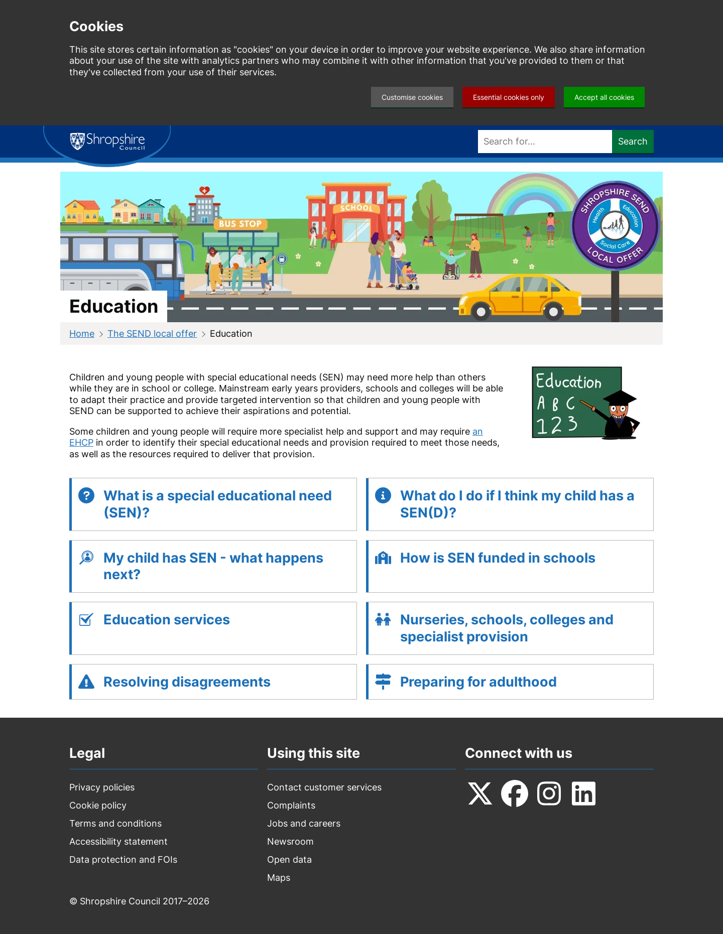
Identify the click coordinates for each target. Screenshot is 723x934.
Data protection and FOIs (123, 859)
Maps (278, 877)
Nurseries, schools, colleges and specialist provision (507, 628)
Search (633, 141)
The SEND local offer (152, 333)
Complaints (291, 805)
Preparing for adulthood (478, 682)
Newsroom (290, 841)
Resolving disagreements (187, 682)
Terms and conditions (115, 823)
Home (81, 333)
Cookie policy (98, 805)
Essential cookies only (508, 97)
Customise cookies (412, 97)
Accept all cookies (604, 97)
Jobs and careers (303, 823)
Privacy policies (102, 787)
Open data (289, 859)
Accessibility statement (118, 841)
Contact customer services (324, 787)
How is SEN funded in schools (497, 558)
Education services (166, 619)
